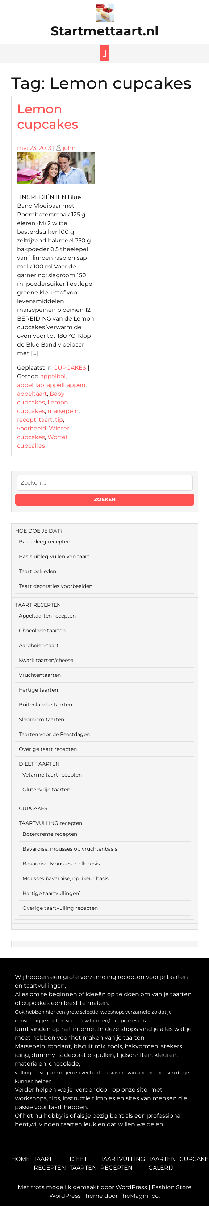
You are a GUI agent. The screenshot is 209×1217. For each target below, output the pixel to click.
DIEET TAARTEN (39, 764)
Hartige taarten (38, 690)
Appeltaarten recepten (47, 615)
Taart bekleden (37, 571)
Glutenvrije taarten (46, 789)
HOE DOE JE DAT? (39, 531)
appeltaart (32, 393)
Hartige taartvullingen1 (51, 893)
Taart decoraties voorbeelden (55, 586)
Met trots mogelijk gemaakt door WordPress (83, 1187)
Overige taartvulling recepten (60, 908)
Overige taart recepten (48, 749)
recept (26, 419)
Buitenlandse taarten (45, 704)
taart (46, 419)
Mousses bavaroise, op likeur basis (65, 878)
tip (59, 419)
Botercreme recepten (49, 834)
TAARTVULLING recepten (50, 823)
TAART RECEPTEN (38, 605)
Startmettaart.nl (105, 31)
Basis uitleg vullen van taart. (55, 556)
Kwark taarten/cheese (46, 660)
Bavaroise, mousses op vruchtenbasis (69, 849)
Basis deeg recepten (44, 541)
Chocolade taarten (42, 630)
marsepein (63, 411)
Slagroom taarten (41, 719)
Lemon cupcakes (47, 116)
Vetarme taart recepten (52, 774)
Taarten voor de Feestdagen (54, 734)
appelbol (53, 376)
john (69, 148)
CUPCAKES (69, 367)
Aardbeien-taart (39, 645)
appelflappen (66, 385)
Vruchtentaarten (40, 675)
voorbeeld (31, 428)
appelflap (30, 385)
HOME (20, 1159)
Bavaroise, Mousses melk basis (61, 863)
